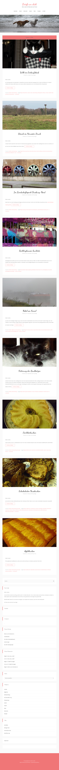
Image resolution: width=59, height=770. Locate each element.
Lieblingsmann (40, 92)
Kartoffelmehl (38, 450)
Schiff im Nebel (8, 331)
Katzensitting (35, 92)
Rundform (10, 571)
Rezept (6, 451)
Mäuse (44, 92)
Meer (35, 11)
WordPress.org (7, 733)
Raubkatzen (41, 391)
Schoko (10, 510)
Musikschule (38, 269)
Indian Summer (30, 329)
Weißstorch (12, 152)
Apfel (25, 569)
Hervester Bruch (27, 151)
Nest (31, 151)
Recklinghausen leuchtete (29, 250)
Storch (35, 151)
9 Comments (15, 571)
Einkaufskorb (25, 92)
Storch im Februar (40, 151)
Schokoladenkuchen (36, 510)
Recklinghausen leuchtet (47, 269)
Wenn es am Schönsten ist (9, 633)
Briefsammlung (14, 92)
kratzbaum (37, 391)
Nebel (37, 329)
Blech (34, 569)
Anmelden (6, 725)
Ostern (45, 450)
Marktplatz (34, 269)
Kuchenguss (41, 508)
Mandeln (44, 508)
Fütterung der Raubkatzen (30, 371)
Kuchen (37, 508)
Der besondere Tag (7, 697)
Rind (33, 151)
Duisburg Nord (28, 209)
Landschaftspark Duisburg (42, 209)
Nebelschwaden (47, 329)
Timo (35, 553)
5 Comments (19, 152)
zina (15, 152)
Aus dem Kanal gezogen (8, 644)
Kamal (34, 329)
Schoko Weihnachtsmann (23, 510)
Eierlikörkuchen (29, 432)
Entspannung (6, 700)
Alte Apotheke (23, 269)
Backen (25, 508)
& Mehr (44, 11)
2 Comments (11, 451)
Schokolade (31, 510)
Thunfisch (45, 391)
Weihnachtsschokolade (9, 511)
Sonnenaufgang (14, 331)
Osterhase (7, 510)
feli (23, 151)
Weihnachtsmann (44, 510)
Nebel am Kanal (29, 310)
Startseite (15, 11)
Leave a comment (18, 271)
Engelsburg (30, 269)
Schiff (51, 329)
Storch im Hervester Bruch (29, 133)
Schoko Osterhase (15, 510)
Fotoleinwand (6, 636)
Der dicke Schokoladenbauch (9, 639)
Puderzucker (48, 450)
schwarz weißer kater (49, 92)
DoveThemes (28, 762)
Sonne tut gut (6, 642)
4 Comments (17, 94)
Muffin (42, 450)
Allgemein (13, 329)
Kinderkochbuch (44, 569)
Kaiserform (34, 450)
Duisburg (24, 209)
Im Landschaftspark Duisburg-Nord (29, 192)
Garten (30, 11)
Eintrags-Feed (6, 727)
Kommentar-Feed (7, 730)
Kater (31, 92)
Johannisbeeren (38, 569)
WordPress (37, 762)
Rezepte (39, 11)
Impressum (6, 740)
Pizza (42, 269)
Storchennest (7, 152)
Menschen (25, 11)
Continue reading (10, 87)
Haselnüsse (33, 508)
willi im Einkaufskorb (10, 94)
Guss (30, 508)
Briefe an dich (29, 4)
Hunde (20, 11)
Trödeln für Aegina (11, 661)
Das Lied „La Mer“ (11, 656)
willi (6, 94)
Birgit (34, 75)
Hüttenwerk (35, 209)
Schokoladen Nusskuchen (29, 491)
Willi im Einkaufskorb (29, 72)
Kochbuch (49, 569)
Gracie (33, 391)
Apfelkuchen (29, 551)
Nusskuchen (49, 508)
